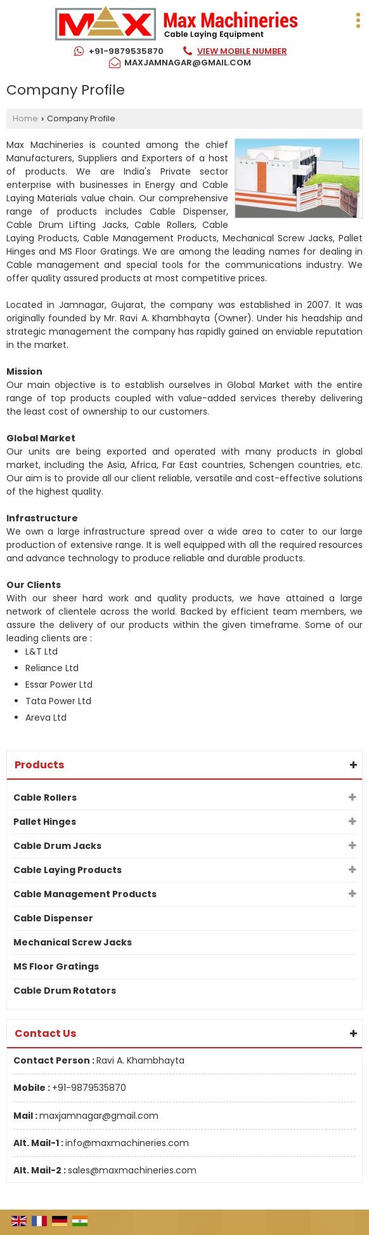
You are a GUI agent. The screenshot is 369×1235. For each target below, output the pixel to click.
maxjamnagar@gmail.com (187, 63)
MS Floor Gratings (56, 966)
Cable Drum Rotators (64, 990)
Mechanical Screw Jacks (72, 942)
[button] (242, 51)
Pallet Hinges (44, 821)
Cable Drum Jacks (57, 845)
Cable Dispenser (53, 918)
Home (25, 118)
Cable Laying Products (67, 870)
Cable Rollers (45, 797)
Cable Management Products (85, 894)
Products (39, 765)
